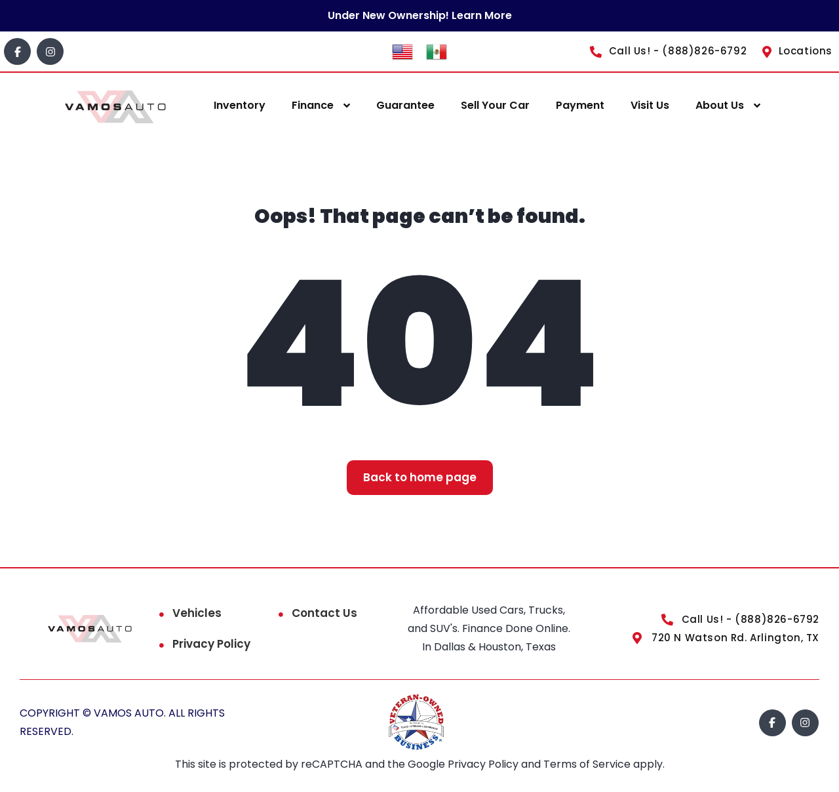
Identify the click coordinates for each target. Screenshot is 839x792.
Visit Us (650, 105)
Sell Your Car (495, 105)
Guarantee (405, 105)
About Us (719, 105)
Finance (313, 105)
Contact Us (324, 613)
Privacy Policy (211, 644)
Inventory (239, 105)
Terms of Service (588, 764)
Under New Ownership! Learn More (420, 15)
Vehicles (197, 613)
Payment (580, 105)
